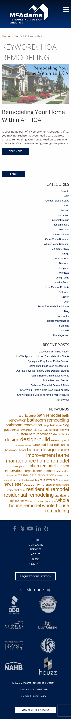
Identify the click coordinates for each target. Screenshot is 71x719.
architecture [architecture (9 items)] (27, 415)
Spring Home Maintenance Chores (50, 375)
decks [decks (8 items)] (65, 434)
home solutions (61, 234)
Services (35, 549)
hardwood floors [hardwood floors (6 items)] (15, 450)
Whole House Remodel (56, 244)
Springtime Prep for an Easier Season (48, 361)
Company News (60, 248)
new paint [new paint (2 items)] (64, 480)
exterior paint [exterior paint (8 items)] (60, 440)
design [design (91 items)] (12, 439)
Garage (65, 253)
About (35, 554)
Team (66, 196)
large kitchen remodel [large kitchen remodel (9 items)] (39, 471)
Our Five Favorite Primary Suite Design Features (42, 370)
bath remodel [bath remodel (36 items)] (49, 415)
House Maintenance (58, 320)
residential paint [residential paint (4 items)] (15, 490)
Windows (64, 272)
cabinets (64, 330)
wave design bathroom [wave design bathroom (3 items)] (42, 501)
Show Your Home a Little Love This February (44, 390)
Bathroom (64, 292)
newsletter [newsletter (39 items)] (13, 484)
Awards (65, 191)
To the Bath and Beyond (56, 380)
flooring (65, 210)
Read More (16, 151)
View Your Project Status (35, 709)
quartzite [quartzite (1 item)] (65, 485)
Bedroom (64, 263)
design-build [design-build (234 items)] (35, 439)
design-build (62, 277)
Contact (35, 564)
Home (6, 36)
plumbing (64, 325)
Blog (16, 36)
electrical (64, 229)
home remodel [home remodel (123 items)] (53, 461)
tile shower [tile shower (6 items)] (22, 500)
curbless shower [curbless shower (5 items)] (59, 429)
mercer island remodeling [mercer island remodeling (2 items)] (26, 480)
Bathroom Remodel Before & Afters (50, 385)
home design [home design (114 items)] (41, 449)
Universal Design (60, 220)
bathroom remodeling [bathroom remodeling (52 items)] (48, 420)
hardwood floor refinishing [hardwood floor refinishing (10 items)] (50, 445)
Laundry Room (61, 282)
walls (66, 205)
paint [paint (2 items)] (58, 485)
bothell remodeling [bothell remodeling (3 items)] (21, 430)
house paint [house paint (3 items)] (18, 466)
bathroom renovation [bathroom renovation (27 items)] (23, 425)
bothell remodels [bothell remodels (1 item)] (40, 430)
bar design (63, 215)
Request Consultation (35, 576)
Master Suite (62, 258)
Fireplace (64, 268)
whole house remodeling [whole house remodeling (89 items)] (55, 508)
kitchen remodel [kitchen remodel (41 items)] (41, 465)
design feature (61, 224)
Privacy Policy (39, 696)
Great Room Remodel (57, 239)
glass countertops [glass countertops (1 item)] (23, 445)
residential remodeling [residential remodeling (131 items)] (29, 495)
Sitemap (25, 696)
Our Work (35, 544)
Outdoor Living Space (57, 200)
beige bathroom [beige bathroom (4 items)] (52, 425)
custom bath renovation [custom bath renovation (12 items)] (34, 434)
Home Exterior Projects (56, 287)
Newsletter (63, 316)
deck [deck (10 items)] (56, 434)
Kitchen (65, 296)
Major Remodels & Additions (53, 306)
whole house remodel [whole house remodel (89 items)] (39, 503)
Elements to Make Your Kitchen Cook (48, 365)
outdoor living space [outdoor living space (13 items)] (39, 484)
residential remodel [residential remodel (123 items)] (47, 489)
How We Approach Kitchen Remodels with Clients (42, 356)
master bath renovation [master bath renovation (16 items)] (35, 475)
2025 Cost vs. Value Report (54, 351)
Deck (66, 301)
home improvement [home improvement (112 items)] (47, 452)
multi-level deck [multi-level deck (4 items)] (49, 479)
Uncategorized (61, 335)
